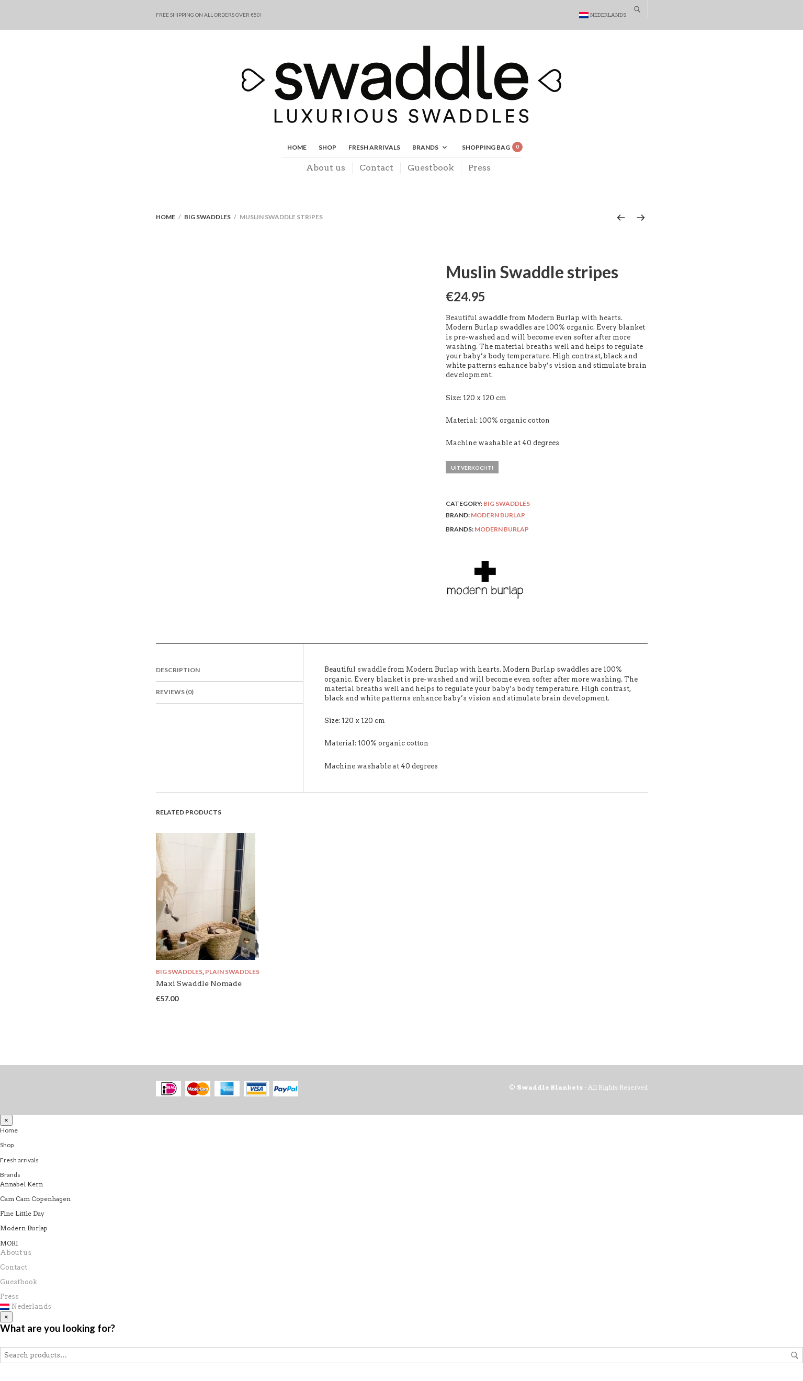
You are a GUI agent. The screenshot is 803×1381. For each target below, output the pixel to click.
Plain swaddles (232, 973)
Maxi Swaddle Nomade (199, 985)
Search (794, 1357)
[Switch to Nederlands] (603, 15)
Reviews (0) (175, 694)
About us (325, 169)
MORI (9, 1245)
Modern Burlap (498, 516)
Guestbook (431, 169)
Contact (376, 169)
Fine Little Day (22, 1215)
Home (297, 148)
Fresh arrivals (374, 148)
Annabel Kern (21, 1186)
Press (479, 169)
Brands (425, 148)
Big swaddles (207, 219)
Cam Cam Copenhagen (35, 1200)
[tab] (229, 673)
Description (178, 672)
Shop (327, 148)
